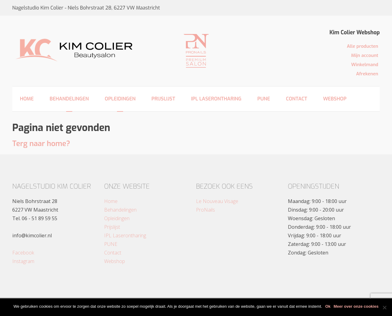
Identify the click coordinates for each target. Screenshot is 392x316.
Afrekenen (367, 74)
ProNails (205, 209)
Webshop (334, 99)
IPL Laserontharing (216, 99)
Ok (327, 306)
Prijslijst (163, 99)
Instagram (23, 261)
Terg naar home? (41, 144)
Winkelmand (364, 65)
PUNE (263, 99)
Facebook (23, 252)
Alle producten (362, 46)
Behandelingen (69, 99)
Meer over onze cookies (356, 306)
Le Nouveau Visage (217, 201)
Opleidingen (120, 99)
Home (27, 99)
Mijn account (364, 55)
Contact (296, 99)
